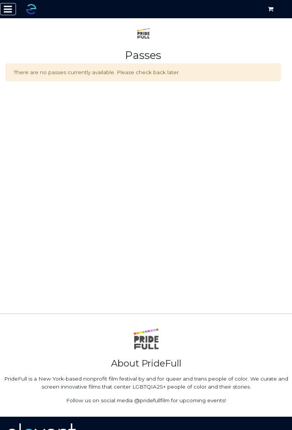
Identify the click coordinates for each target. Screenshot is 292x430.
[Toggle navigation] (8, 9)
